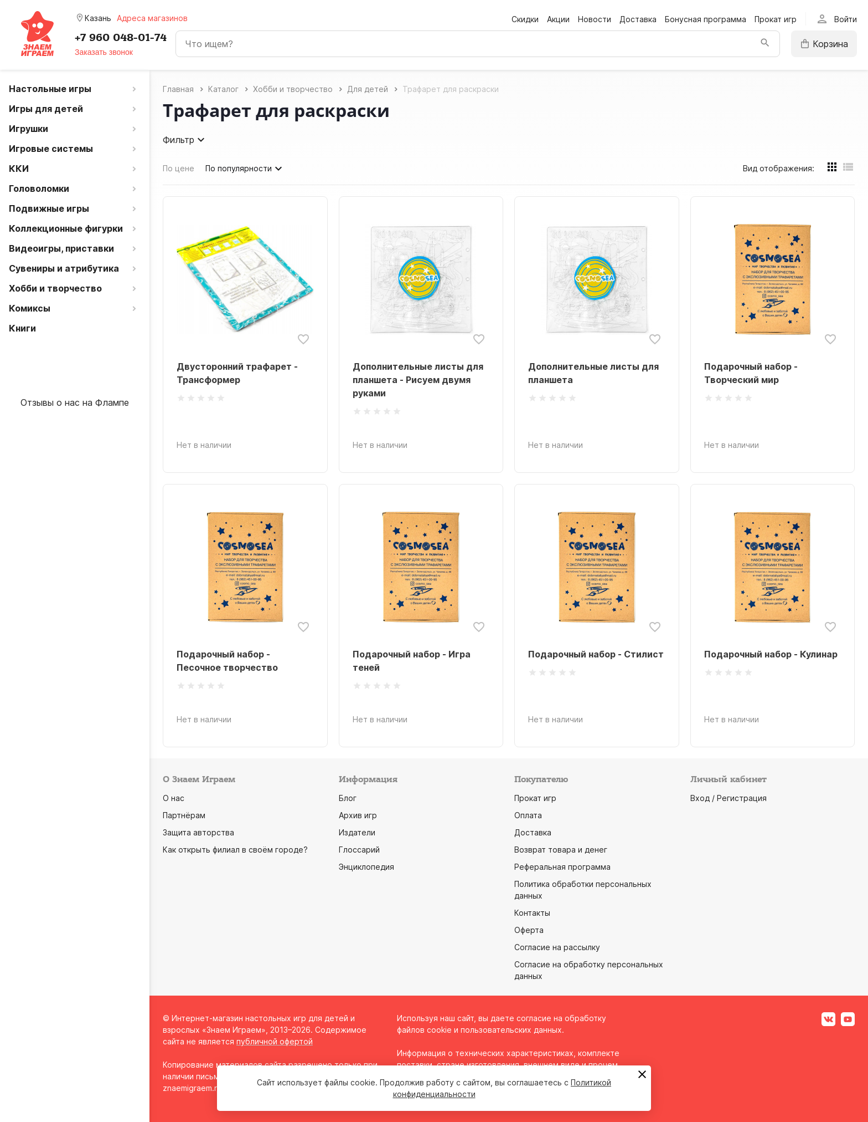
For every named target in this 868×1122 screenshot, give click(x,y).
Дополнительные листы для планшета (593, 373)
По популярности (245, 168)
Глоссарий (359, 849)
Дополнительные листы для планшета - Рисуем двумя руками (418, 380)
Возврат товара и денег (560, 849)
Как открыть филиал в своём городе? (235, 849)
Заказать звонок (104, 52)
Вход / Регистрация (728, 798)
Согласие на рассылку (557, 947)
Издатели (357, 832)
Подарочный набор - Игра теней (412, 661)
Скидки (525, 19)
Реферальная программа (562, 866)
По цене (178, 168)
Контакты (532, 912)
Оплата (528, 815)
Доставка (638, 19)
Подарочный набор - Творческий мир (751, 373)
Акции (558, 19)
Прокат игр (776, 19)
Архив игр (358, 815)
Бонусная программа (705, 19)
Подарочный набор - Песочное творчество (227, 661)
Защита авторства (198, 832)
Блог (347, 798)
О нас (173, 798)
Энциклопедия (366, 866)
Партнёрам (184, 815)
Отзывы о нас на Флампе (74, 402)
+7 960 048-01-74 (121, 37)
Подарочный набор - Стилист (596, 654)
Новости (594, 19)
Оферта (529, 930)
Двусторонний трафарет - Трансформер (237, 373)
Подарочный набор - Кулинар (771, 654)
